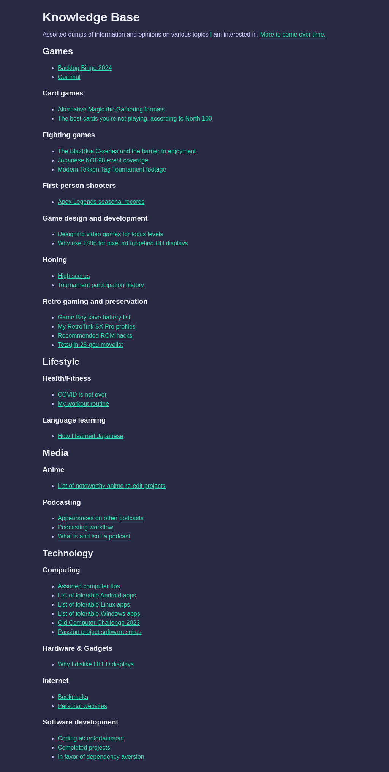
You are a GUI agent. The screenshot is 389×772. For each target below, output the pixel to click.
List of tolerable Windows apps (99, 613)
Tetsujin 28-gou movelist (90, 345)
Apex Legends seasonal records (101, 202)
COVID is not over (82, 394)
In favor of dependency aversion (101, 756)
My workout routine (83, 403)
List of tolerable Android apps (97, 595)
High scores (74, 276)
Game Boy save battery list (94, 317)
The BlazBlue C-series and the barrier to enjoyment (127, 151)
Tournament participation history (101, 285)
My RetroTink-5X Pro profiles (97, 326)
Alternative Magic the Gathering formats (111, 109)
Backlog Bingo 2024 (85, 68)
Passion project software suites (100, 632)
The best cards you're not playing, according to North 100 (135, 118)
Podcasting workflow (85, 527)
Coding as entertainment (91, 738)
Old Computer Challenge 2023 (99, 623)
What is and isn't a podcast (94, 536)
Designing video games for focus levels (110, 234)
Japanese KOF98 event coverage (103, 160)
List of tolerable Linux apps (94, 604)
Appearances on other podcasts (101, 518)
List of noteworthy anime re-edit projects (112, 486)
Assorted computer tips (89, 586)
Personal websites (82, 706)
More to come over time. (293, 34)
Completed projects (84, 747)
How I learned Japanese (90, 436)
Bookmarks (73, 697)
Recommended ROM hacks (95, 335)
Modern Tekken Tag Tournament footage (112, 169)
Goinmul (69, 77)
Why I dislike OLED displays (96, 664)
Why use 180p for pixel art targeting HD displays (123, 243)
